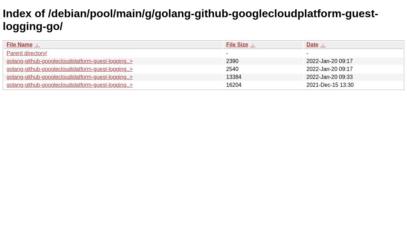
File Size (237, 45)
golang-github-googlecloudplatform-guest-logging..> (70, 61)
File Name (20, 45)
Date (312, 45)
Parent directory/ (27, 53)
